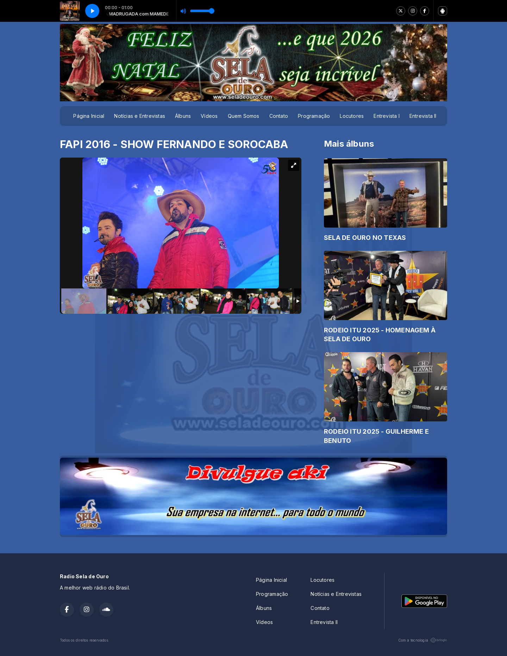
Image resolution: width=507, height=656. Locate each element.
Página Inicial (88, 116)
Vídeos (209, 116)
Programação (314, 116)
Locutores (352, 116)
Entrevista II (423, 116)
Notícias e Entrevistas (139, 116)
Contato (278, 116)
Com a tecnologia (422, 640)
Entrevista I (387, 116)
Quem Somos (243, 116)
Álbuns (183, 116)
